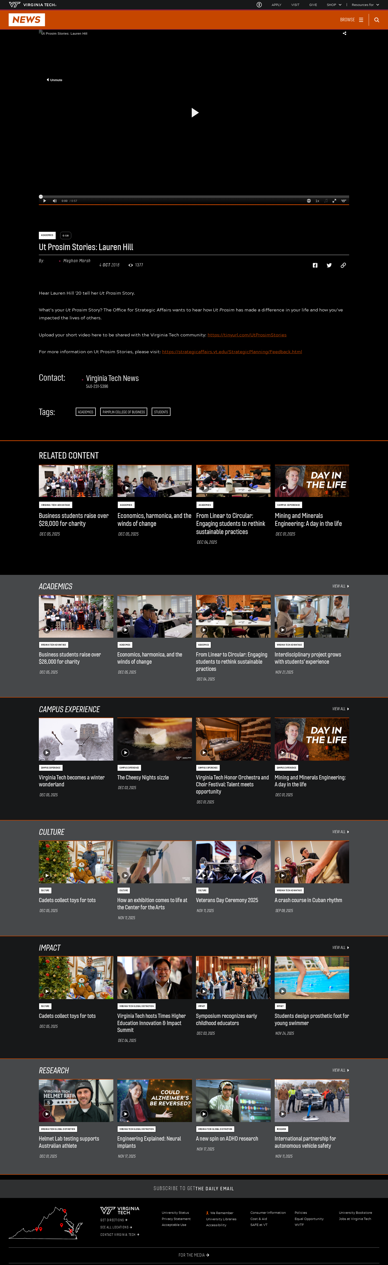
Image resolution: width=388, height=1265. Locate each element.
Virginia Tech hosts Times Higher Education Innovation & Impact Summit (151, 1023)
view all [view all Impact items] (340, 947)
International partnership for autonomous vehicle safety (305, 1142)
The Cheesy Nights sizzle (143, 777)
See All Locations (116, 1227)
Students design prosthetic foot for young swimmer (312, 1019)
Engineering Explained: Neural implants (149, 1142)
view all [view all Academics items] (340, 586)
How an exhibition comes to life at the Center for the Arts (152, 903)
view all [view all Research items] (340, 1070)
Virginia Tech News (112, 378)
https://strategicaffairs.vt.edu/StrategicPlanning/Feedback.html (232, 351)
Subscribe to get (194, 1189)
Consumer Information (268, 1213)
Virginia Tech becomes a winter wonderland (72, 781)
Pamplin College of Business (124, 412)
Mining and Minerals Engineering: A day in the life (308, 520)
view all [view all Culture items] (340, 831)
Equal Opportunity (309, 1219)
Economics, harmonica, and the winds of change (155, 520)
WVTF (299, 1225)
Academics (85, 412)
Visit (295, 4)
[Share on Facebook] (315, 265)
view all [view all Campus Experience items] (340, 708)
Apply (276, 4)
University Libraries (221, 1219)
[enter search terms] (378, 20)
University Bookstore (355, 1213)
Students (161, 412)
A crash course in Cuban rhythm (308, 900)
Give (313, 4)
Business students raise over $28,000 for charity (74, 520)
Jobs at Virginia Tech (355, 1219)
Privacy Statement (176, 1219)
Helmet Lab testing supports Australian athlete (69, 1142)
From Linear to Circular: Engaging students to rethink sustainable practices (230, 524)
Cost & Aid (258, 1219)
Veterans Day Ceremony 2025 (227, 900)
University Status (175, 1213)
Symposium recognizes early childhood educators (226, 1019)
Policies (301, 1213)
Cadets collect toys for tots (67, 900)
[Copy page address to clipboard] (343, 265)
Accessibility (216, 1225)
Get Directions (113, 1220)
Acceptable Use (174, 1225)
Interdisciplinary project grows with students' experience (308, 658)
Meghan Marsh (77, 260)
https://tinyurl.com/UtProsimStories (247, 334)
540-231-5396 (97, 386)
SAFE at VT (258, 1225)
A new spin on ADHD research (227, 1138)
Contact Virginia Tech (119, 1235)
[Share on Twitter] (329, 265)
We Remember (221, 1213)
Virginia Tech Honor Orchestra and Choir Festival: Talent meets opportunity (232, 785)
